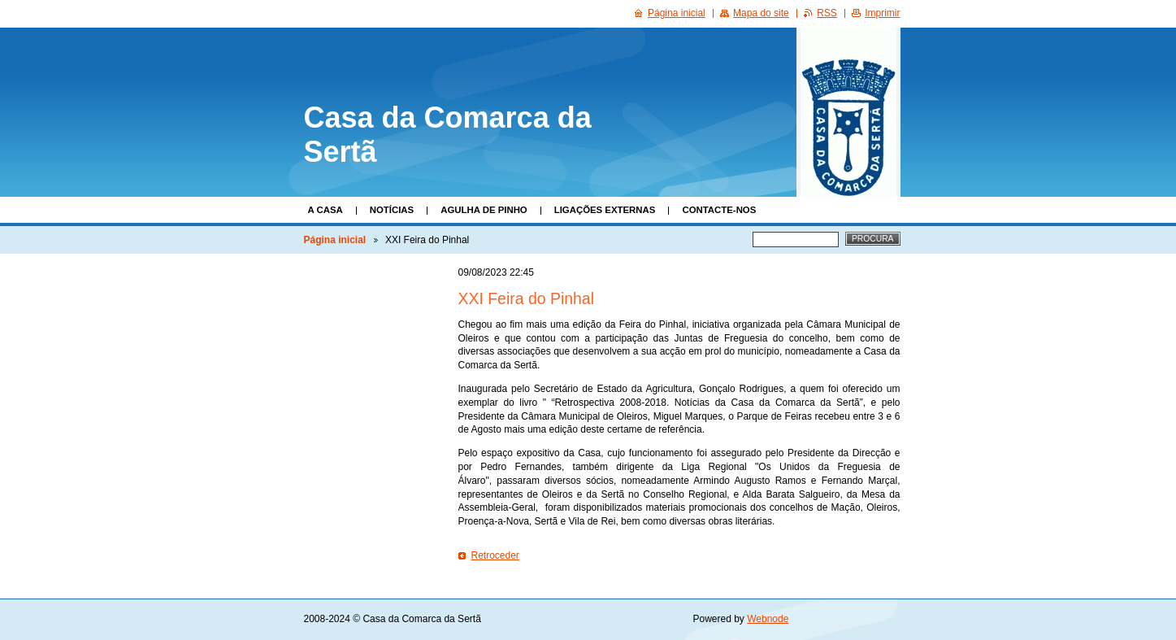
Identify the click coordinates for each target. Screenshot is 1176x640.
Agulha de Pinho (483, 210)
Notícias (392, 210)
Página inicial (335, 240)
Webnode (767, 619)
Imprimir (882, 13)
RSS (827, 13)
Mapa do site (761, 13)
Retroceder (495, 555)
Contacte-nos (719, 210)
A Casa (325, 210)
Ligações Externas (605, 210)
